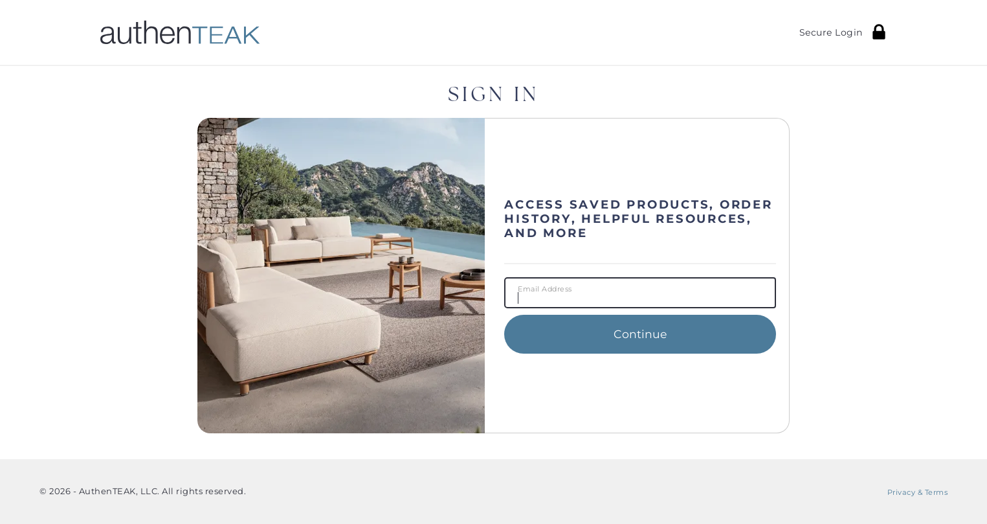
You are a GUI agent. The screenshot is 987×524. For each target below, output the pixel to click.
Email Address (545, 289)
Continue (640, 334)
